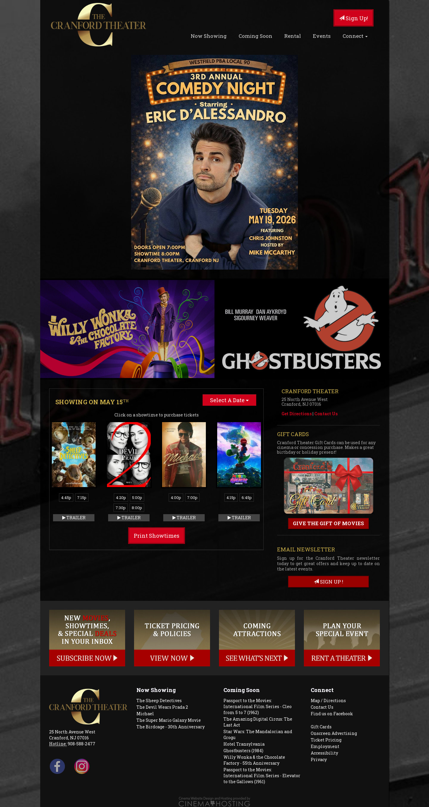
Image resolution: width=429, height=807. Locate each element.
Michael (145, 713)
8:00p (137, 507)
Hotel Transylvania (244, 744)
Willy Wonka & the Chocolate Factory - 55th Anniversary (254, 760)
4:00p (176, 497)
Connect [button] (355, 35)
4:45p (66, 497)
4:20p (121, 497)
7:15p (81, 497)
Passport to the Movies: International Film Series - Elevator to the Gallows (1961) (261, 775)
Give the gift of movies (328, 523)
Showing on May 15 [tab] (92, 402)
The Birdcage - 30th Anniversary (170, 727)
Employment (325, 746)
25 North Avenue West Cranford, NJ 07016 (72, 735)
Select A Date (229, 400)
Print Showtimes (156, 535)
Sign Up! (353, 18)
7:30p (121, 507)
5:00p (137, 497)
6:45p (247, 497)
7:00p (192, 497)
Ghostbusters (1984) (243, 750)
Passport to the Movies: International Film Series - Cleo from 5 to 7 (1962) (257, 706)
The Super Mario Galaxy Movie (168, 720)
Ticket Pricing (326, 740)
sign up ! (328, 581)
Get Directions (297, 413)
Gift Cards (321, 727)
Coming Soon (255, 35)
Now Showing (209, 35)
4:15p (231, 497)
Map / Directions (328, 700)
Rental (292, 35)
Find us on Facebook (332, 713)
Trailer (74, 517)
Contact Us (326, 413)
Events (322, 35)
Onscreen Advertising (334, 733)
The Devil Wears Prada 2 (162, 707)
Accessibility (324, 753)
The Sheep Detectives (159, 700)
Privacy (319, 759)
